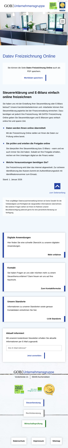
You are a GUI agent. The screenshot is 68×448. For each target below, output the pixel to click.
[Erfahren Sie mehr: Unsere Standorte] (34, 309)
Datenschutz (19, 441)
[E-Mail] (34, 348)
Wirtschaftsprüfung (33, 424)
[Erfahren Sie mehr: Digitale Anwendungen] (34, 245)
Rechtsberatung (33, 413)
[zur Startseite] (24, 6)
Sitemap (56, 441)
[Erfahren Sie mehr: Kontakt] (34, 277)
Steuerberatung (33, 403)
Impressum (38, 441)
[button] (34, 78)
